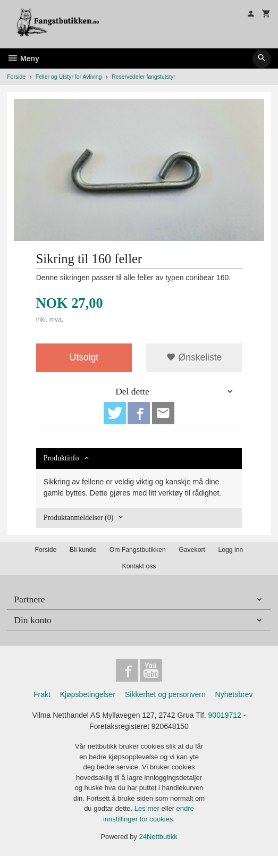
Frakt (41, 694)
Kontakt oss (139, 566)
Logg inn (230, 549)
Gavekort (192, 549)
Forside (16, 76)
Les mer (148, 808)
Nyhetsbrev (234, 694)
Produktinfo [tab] (61, 458)
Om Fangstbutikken (137, 549)
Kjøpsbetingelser (87, 694)
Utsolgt (84, 357)
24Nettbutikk (158, 837)
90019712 (224, 715)
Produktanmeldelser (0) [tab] (79, 518)
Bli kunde (83, 549)
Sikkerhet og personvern (165, 694)
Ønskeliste (194, 357)
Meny (23, 58)
